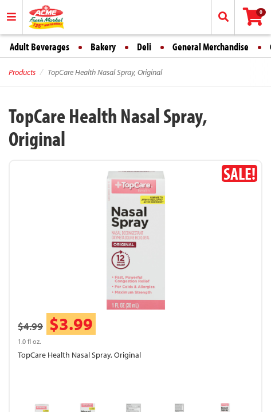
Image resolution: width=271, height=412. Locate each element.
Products (22, 72)
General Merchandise (210, 46)
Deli (144, 46)
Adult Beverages (39, 46)
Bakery (103, 46)
